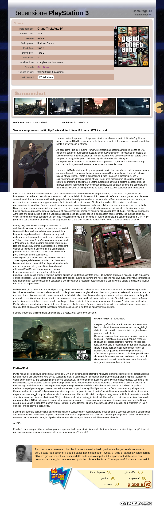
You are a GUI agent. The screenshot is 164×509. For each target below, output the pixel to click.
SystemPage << (143, 14)
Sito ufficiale (43, 67)
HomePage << (142, 11)
